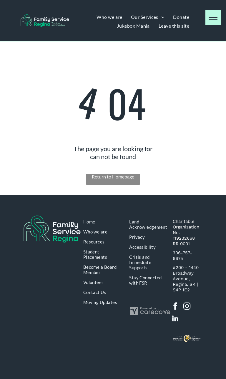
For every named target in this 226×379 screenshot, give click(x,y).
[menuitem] (109, 17)
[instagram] (187, 307)
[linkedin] (175, 319)
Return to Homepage (113, 176)
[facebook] (175, 307)
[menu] (213, 17)
